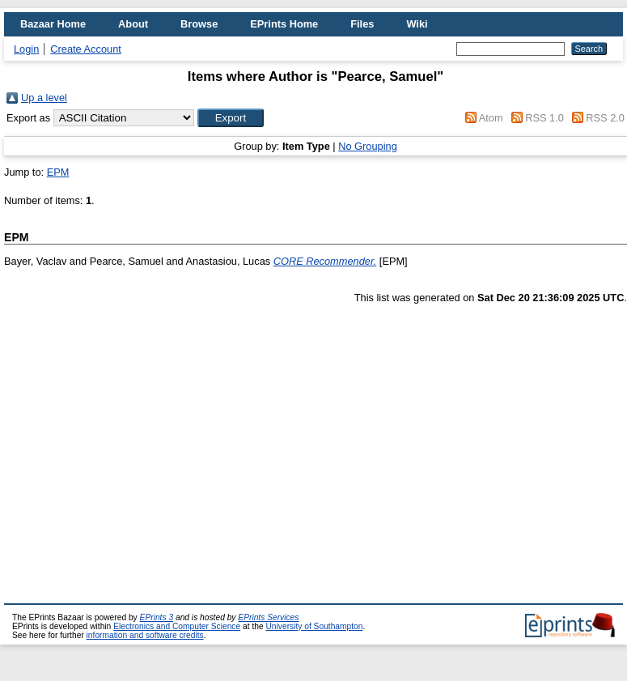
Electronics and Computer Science (176, 626)
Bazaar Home (53, 24)
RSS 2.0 (605, 118)
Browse (199, 24)
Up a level (44, 98)
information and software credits (145, 635)
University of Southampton (313, 626)
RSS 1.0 (544, 118)
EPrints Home (284, 24)
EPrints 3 (157, 617)
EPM (58, 172)
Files (362, 24)
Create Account (85, 49)
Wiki (416, 24)
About (133, 24)
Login (26, 49)
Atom (491, 118)
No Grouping (367, 146)
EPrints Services (268, 617)
